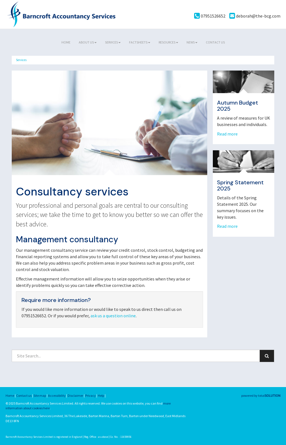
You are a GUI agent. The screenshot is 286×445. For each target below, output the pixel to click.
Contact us (215, 42)
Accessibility (57, 395)
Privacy (90, 395)
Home (65, 42)
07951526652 (209, 16)
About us (88, 42)
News (192, 42)
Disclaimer (75, 395)
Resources (168, 42)
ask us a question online (113, 315)
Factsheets (139, 42)
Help (101, 395)
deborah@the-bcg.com (254, 16)
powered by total (260, 395)
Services (113, 42)
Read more (228, 134)
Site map (40, 395)
